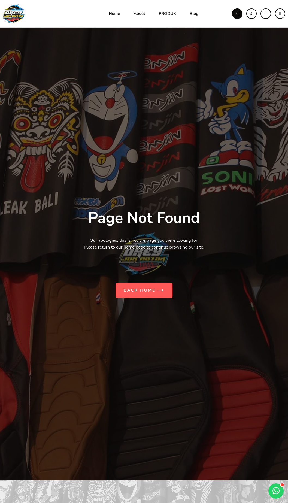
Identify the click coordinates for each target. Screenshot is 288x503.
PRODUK (167, 13)
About (139, 13)
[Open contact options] (276, 491)
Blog (194, 13)
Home (114, 13)
